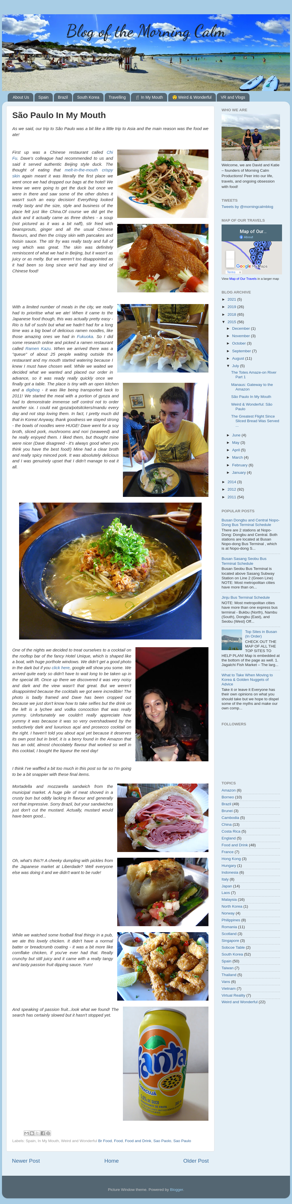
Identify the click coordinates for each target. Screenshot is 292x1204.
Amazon (229, 790)
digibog (33, 390)
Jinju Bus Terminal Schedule (246, 597)
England (229, 838)
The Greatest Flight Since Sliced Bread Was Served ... (255, 421)
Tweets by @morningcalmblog (247, 207)
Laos (226, 893)
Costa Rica (231, 831)
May (236, 442)
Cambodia (230, 818)
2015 (232, 322)
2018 (232, 314)
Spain (43, 97)
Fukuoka (85, 336)
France (228, 852)
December (241, 328)
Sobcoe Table (233, 947)
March (238, 457)
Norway (228, 913)
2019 (232, 307)
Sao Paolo (162, 1141)
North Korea (232, 906)
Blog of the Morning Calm (146, 31)
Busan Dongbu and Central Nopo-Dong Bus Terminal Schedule (250, 522)
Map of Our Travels (243, 278)
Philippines (231, 920)
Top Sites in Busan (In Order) (261, 634)
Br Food (105, 1141)
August (238, 358)
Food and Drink (138, 1141)
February (240, 465)
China (227, 824)
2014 (232, 482)
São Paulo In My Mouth (251, 396)
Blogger (176, 1189)
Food (118, 1141)
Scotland (229, 934)
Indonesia (230, 872)
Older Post (196, 1161)
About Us (21, 97)
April (236, 450)
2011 (232, 497)
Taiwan (228, 968)
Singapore (230, 940)
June (237, 435)
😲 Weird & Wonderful (192, 97)
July (236, 366)
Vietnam (229, 988)
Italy (225, 879)
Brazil (63, 97)
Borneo (228, 797)
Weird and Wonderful (239, 1002)
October (239, 343)
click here (61, 667)
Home (111, 1161)
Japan (227, 886)
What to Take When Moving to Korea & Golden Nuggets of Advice (247, 679)
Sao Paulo (182, 1141)
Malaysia (229, 899)
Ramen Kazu (38, 348)
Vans (226, 982)
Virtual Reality (233, 995)
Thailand (229, 975)
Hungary (229, 865)
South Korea (88, 97)
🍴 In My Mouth (149, 97)
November (241, 336)
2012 (232, 489)
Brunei (227, 811)
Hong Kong (231, 859)
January (239, 472)
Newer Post (26, 1161)
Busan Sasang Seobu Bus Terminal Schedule (244, 561)
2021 (232, 299)
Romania (229, 927)
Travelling (117, 97)
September (242, 351)
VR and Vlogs (233, 97)
